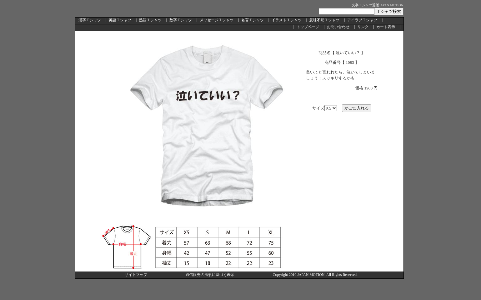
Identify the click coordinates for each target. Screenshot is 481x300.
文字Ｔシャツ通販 (365, 5)
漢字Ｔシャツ (89, 20)
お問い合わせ (338, 27)
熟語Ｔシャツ (150, 20)
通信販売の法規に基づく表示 (210, 274)
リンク (362, 27)
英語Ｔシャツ (120, 20)
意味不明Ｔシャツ (324, 20)
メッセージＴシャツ (216, 20)
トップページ (308, 27)
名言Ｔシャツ (252, 20)
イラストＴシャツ (287, 20)
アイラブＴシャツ (362, 20)
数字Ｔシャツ (180, 20)
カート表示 (385, 27)
